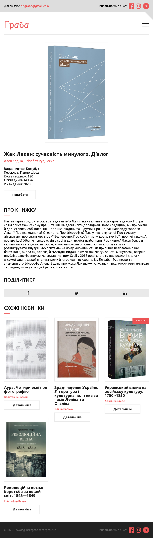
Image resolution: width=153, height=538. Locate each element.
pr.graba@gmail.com (35, 6)
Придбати (20, 194)
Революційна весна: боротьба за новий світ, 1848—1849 (23, 491)
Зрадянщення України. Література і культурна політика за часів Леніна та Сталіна (76, 395)
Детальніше (22, 405)
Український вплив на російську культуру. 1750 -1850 (125, 391)
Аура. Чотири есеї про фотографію (25, 389)
